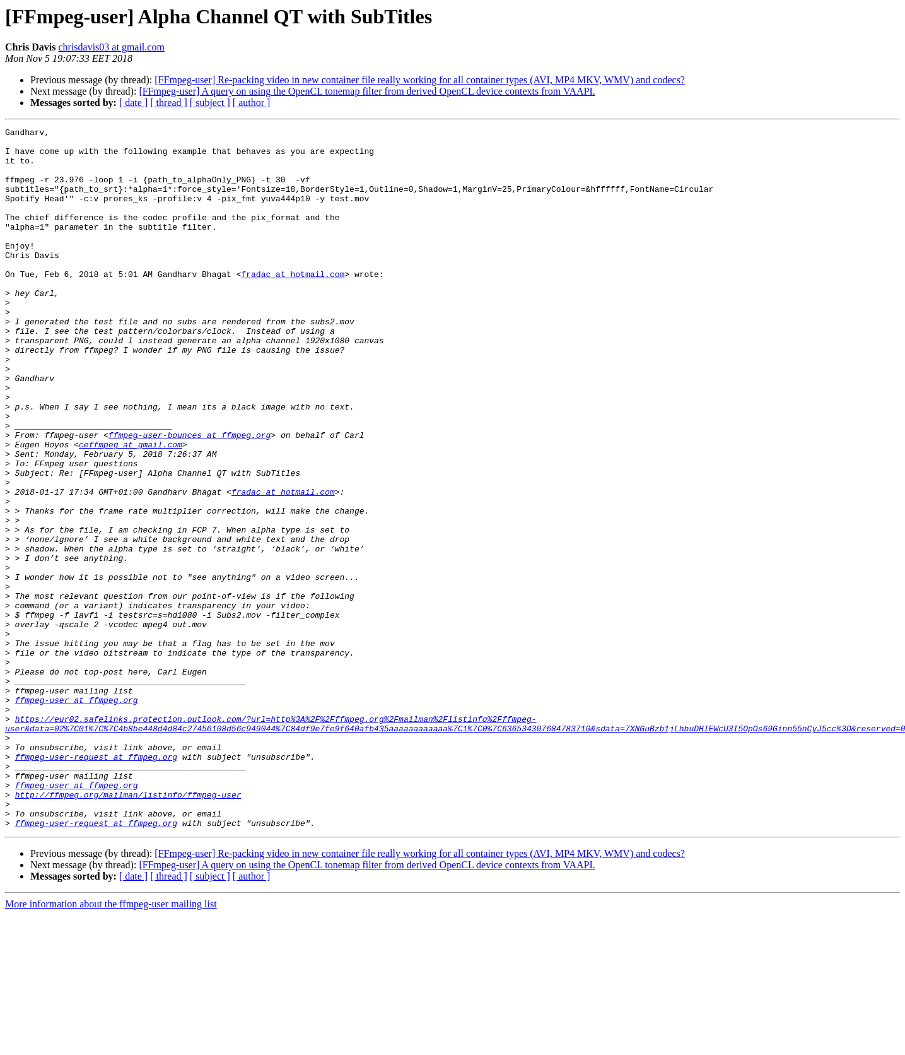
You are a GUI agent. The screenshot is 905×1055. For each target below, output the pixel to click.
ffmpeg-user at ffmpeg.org (76, 815)
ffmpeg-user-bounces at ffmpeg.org (189, 497)
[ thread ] (168, 102)
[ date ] (133, 102)
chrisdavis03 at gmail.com (111, 47)
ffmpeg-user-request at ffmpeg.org (96, 883)
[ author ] (252, 102)
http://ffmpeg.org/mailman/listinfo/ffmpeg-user (128, 928)
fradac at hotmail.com (292, 304)
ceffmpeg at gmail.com (130, 508)
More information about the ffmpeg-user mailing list (111, 1044)
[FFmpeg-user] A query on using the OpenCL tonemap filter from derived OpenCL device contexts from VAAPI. (367, 91)
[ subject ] (210, 102)
